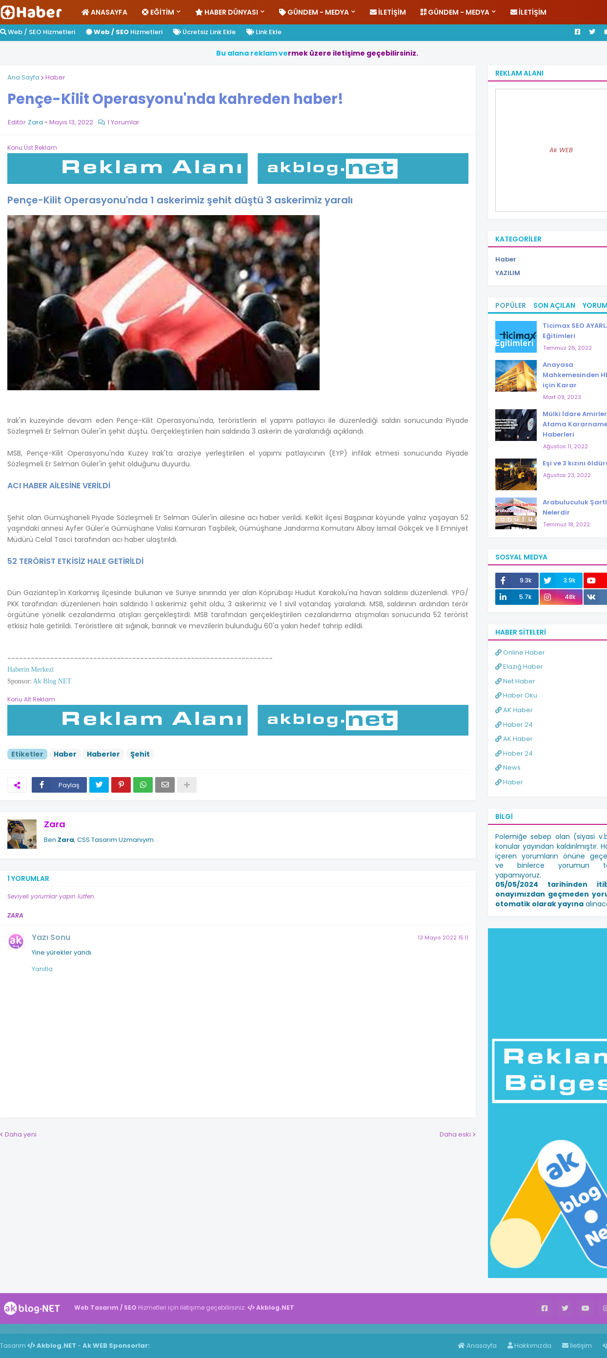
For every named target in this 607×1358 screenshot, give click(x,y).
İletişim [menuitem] (388, 12)
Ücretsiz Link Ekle (204, 32)
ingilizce (101, 1328)
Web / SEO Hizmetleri (37, 32)
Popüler (510, 305)
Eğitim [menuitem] (158, 12)
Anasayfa (477, 1345)
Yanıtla (42, 969)
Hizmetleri (124, 32)
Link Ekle (264, 32)
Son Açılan (554, 305)
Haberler (103, 754)
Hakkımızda (529, 1345)
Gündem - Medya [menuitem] (314, 12)
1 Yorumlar (123, 122)
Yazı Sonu (51, 937)
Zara (54, 824)
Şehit (140, 754)
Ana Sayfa (23, 77)
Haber (55, 77)
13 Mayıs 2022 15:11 (443, 937)
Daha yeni (21, 1134)
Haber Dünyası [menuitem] (226, 12)
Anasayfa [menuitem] (104, 12)
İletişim (577, 1345)
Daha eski (455, 1134)
